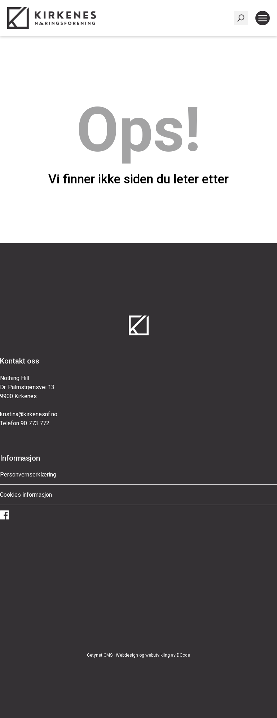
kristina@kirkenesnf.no (28, 414)
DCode (183, 655)
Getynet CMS (100, 655)
